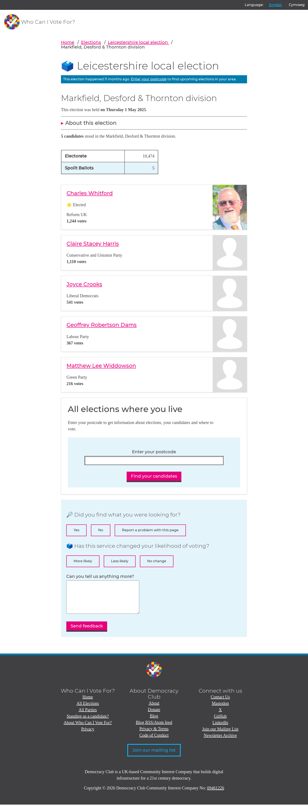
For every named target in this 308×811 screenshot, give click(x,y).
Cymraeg (297, 5)
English (275, 5)
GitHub (220, 722)
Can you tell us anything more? (100, 576)
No (100, 530)
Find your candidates (154, 476)
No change (156, 561)
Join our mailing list (154, 756)
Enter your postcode (149, 79)
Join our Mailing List (220, 735)
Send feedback (87, 632)
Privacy (87, 735)
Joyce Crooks (84, 284)
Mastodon (220, 709)
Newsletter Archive (220, 741)
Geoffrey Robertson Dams (102, 325)
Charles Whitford (90, 193)
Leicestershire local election (138, 42)
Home (67, 42)
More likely (83, 561)
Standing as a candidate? (88, 722)
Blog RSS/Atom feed (154, 728)
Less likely (119, 561)
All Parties (88, 716)
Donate (154, 716)
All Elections (88, 709)
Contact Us (220, 703)
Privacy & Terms (154, 735)
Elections (91, 42)
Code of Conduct (154, 741)
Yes (76, 530)
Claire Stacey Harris (93, 243)
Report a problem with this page (150, 530)
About (154, 709)
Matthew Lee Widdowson (101, 365)
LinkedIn (220, 729)
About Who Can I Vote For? (88, 729)
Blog (154, 722)
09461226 (215, 794)
